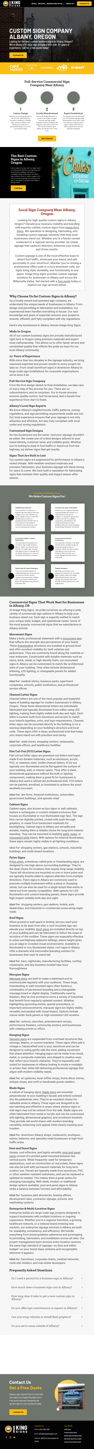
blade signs (49, 1092)
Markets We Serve (54, 4)
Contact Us (84, 4)
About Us (70, 4)
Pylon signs (16, 861)
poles (73, 834)
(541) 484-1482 (44, 1429)
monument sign (72, 638)
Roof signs (42, 929)
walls (66, 834)
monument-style (19, 837)
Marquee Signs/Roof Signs (73, 1439)
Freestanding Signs (70, 1432)
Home (34, 4)
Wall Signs (67, 1429)
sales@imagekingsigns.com (48, 1434)
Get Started (47, 138)
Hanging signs (18, 1039)
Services (41, 4)
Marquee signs (18, 978)
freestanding (25, 645)
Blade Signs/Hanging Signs (73, 1436)
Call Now (18, 188)
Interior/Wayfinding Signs (72, 1442)
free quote (64, 281)
